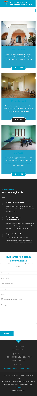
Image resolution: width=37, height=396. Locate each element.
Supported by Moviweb (18, 390)
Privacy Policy (18, 387)
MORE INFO (18, 68)
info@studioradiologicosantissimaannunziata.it (19, 368)
